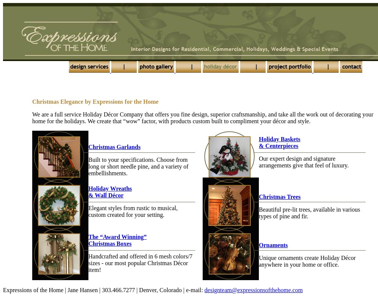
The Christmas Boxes (117, 240)
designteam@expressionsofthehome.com (254, 290)
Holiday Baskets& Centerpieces (279, 142)
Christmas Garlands (114, 147)
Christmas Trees (280, 197)
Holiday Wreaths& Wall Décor (110, 191)
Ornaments (273, 245)
